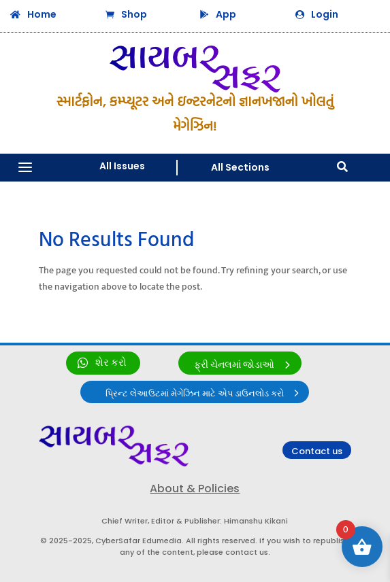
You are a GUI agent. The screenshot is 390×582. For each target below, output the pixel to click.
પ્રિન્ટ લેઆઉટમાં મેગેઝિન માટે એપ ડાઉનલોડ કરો (194, 393)
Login (324, 14)
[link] (103, 363)
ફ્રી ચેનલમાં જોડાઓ (234, 365)
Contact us (316, 451)
